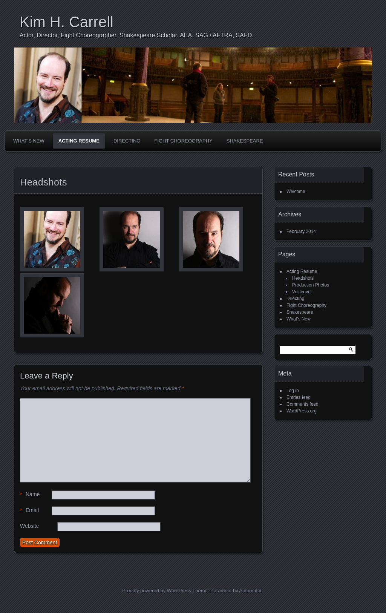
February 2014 (301, 231)
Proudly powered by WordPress (156, 590)
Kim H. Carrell (66, 22)
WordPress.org (301, 411)
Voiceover (302, 291)
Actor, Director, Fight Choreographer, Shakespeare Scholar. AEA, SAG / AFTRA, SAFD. (137, 35)
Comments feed (302, 404)
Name (30, 494)
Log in (292, 390)
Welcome (295, 191)
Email (29, 510)
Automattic (250, 590)
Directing (127, 141)
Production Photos (310, 285)
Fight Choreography (183, 141)
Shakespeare (245, 141)
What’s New (28, 141)
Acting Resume (79, 141)
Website (29, 526)
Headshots (303, 278)
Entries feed (298, 397)
